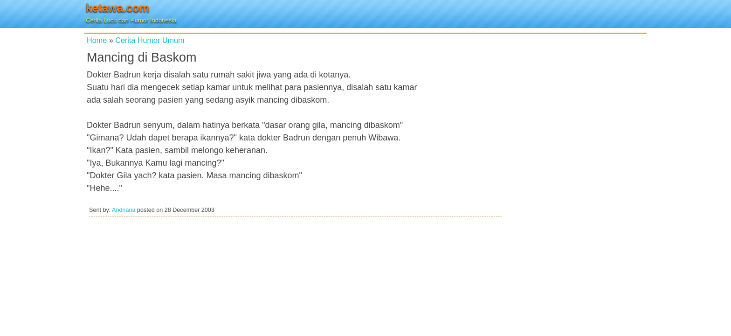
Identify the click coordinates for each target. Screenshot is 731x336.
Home (97, 40)
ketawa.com (117, 7)
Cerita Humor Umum (149, 40)
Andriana (123, 210)
